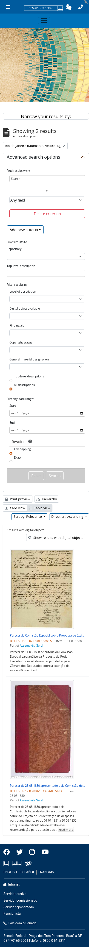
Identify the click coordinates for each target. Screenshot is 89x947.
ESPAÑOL (27, 872)
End (12, 423)
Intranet (11, 884)
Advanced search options (33, 157)
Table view (39, 508)
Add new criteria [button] (24, 229)
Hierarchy (46, 499)
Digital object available (24, 308)
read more (66, 830)
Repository (14, 249)
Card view (15, 508)
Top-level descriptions (29, 376)
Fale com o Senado (20, 923)
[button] (69, 7)
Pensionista (12, 914)
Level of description (22, 291)
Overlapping (22, 449)
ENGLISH (10, 872)
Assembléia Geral (31, 645)
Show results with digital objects (55, 537)
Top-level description (21, 266)
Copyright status (20, 342)
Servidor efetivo (14, 894)
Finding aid (16, 325)
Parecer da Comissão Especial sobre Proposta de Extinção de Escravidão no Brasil (47, 635)
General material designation (29, 359)
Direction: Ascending (67, 516)
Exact (17, 457)
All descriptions (24, 385)
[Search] (47, 178)
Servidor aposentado (18, 907)
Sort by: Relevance (28, 516)
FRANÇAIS (46, 872)
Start (12, 406)
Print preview (17, 499)
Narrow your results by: (46, 116)
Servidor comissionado (20, 901)
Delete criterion (47, 213)
